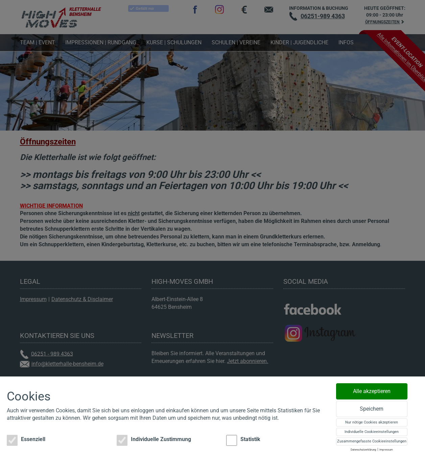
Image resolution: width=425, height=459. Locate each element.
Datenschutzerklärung (363, 449)
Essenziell (26, 440)
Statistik (243, 440)
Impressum (386, 449)
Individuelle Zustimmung (154, 440)
